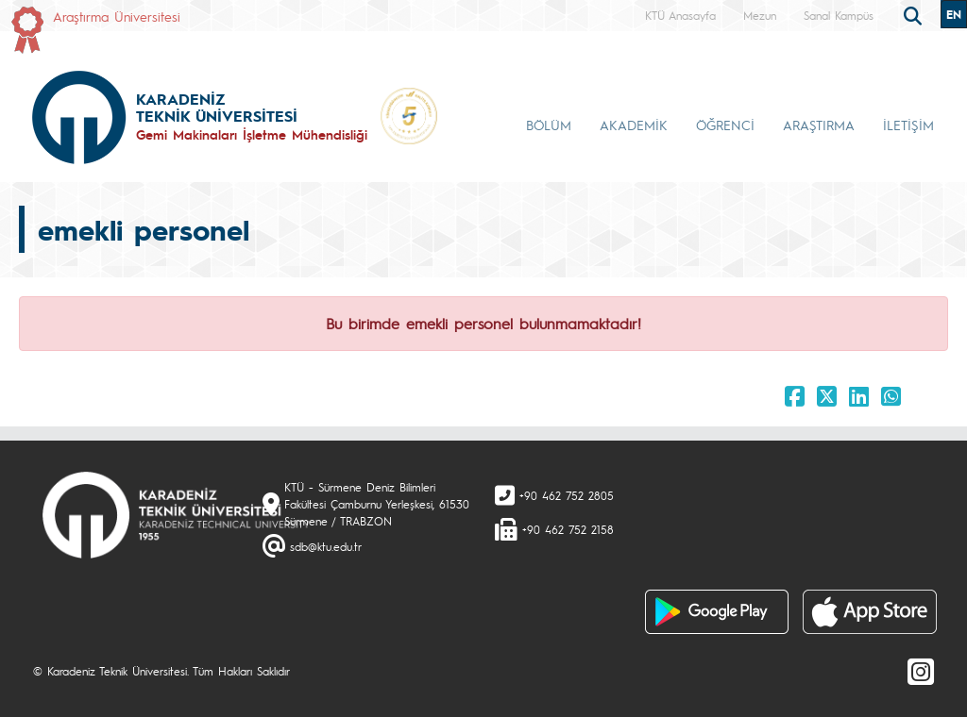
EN (953, 14)
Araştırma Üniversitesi (116, 16)
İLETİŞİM (908, 124)
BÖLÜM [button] (548, 124)
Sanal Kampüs (839, 15)
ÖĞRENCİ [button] (725, 124)
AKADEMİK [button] (634, 124)
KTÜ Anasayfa (680, 15)
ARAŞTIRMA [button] (819, 124)
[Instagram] (921, 671)
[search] (915, 14)
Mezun (759, 15)
